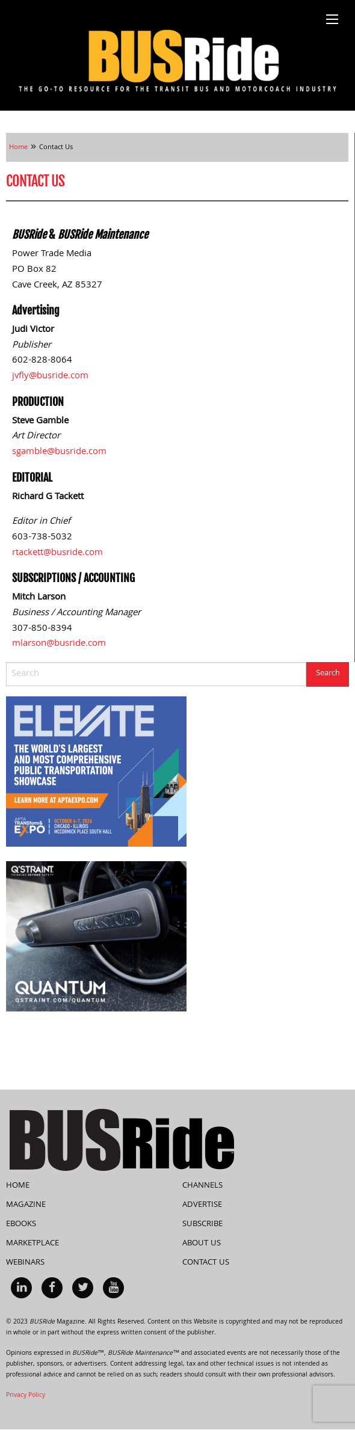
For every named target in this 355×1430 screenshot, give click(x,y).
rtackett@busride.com (57, 553)
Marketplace (32, 1243)
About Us (201, 1243)
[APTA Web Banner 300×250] (96, 772)
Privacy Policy (25, 1395)
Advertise (202, 1205)
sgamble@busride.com (59, 452)
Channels (202, 1185)
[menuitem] (21, 1287)
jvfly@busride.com (50, 376)
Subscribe (202, 1224)
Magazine (26, 1205)
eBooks (21, 1224)
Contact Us (205, 1262)
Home (17, 1185)
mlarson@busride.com (59, 644)
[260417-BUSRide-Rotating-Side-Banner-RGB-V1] (96, 937)
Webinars (25, 1262)
